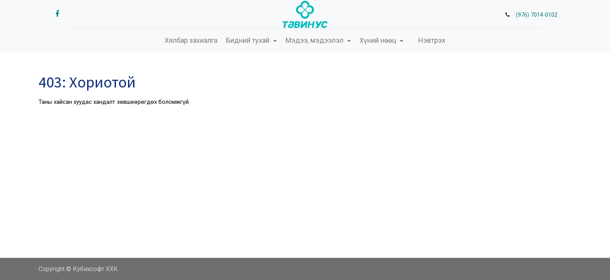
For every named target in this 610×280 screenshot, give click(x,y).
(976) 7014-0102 (536, 15)
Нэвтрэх (431, 40)
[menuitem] (191, 40)
